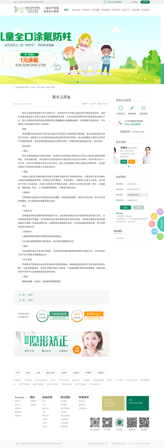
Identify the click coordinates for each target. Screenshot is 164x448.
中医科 (44, 427)
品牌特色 (18, 408)
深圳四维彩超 (66, 384)
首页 (66, 10)
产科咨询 (119, 380)
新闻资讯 (82, 405)
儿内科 (33, 87)
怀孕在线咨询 (131, 380)
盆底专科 (45, 408)
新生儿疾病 (41, 87)
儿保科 (44, 419)
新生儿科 (45, 416)
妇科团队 (64, 401)
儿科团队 (64, 412)
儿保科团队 (65, 419)
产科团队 (64, 405)
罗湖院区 (135, 2)
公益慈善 (135, 10)
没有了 (31, 295)
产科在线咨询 (94, 384)
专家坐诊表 (83, 408)
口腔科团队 (65, 423)
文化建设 (145, 10)
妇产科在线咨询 (41, 380)
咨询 (86, 104)
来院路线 (143, 110)
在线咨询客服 (59, 316)
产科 (44, 405)
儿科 (44, 412)
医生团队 (96, 10)
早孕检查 (17, 380)
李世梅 (135, 147)
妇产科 (53, 380)
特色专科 (86, 10)
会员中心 (126, 10)
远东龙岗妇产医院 (22, 87)
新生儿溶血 (51, 87)
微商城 (154, 231)
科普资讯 (116, 10)
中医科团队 (65, 427)
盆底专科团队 (65, 408)
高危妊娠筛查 (98, 380)
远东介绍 (76, 10)
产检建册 (86, 380)
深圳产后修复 (80, 384)
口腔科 (44, 423)
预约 (93, 104)
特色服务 (106, 10)
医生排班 (152, 224)
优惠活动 (160, 236)
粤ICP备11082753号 (118, 443)
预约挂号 (160, 212)
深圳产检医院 (38, 384)
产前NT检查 (64, 380)
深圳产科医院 (24, 384)
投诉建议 (18, 416)
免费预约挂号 (94, 316)
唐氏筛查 (75, 380)
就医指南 (133, 110)
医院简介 (18, 401)
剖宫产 (110, 380)
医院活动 (82, 401)
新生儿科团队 (65, 416)
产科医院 (27, 380)
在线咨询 (121, 110)
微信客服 (103, 104)
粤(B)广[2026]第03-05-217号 (98, 443)
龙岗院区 (145, 2)
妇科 (44, 401)
